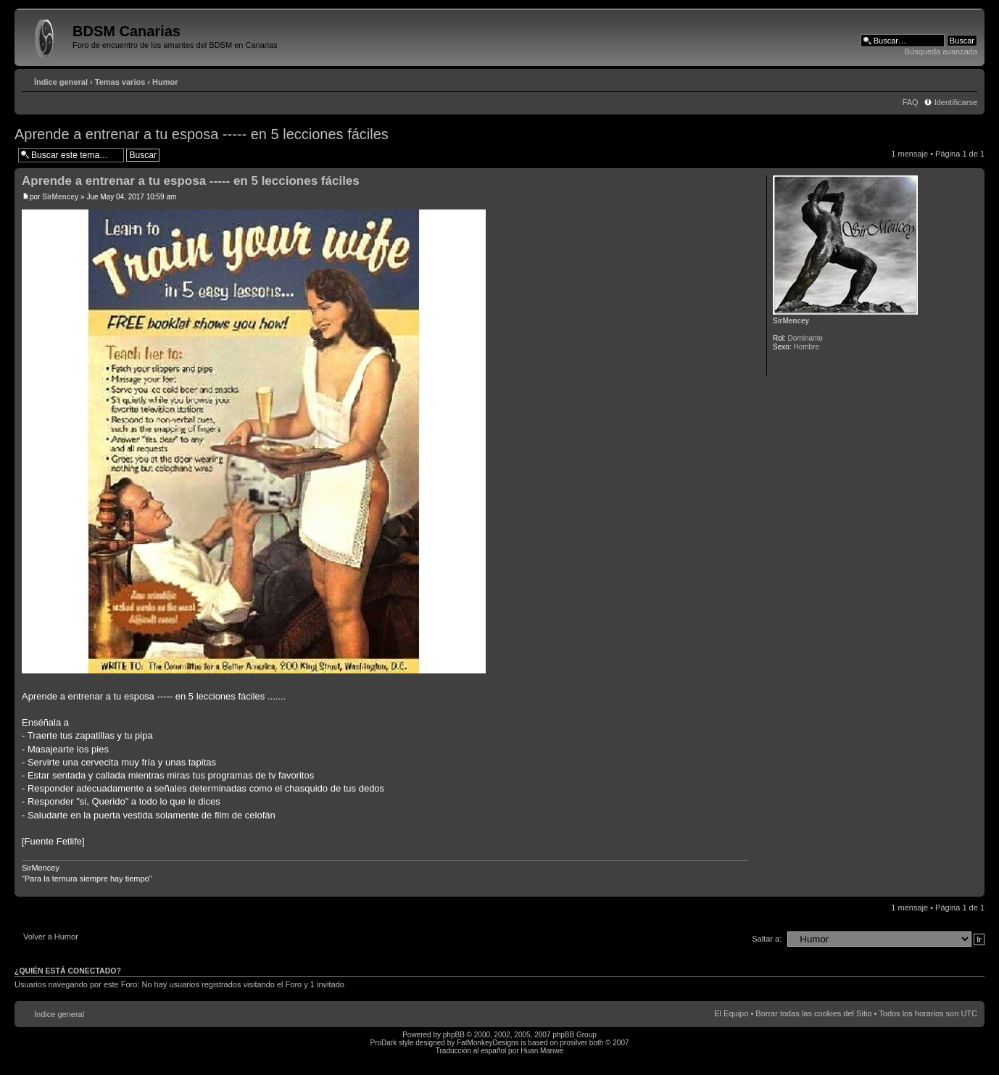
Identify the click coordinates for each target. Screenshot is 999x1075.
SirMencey (60, 197)
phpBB (454, 1035)
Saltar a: (767, 938)
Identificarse (955, 102)
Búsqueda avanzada (941, 51)
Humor (165, 82)
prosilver (573, 1043)
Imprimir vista (945, 79)
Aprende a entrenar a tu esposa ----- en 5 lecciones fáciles (201, 134)
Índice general (61, 82)
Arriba (973, 889)
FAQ (911, 102)
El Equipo (731, 1013)
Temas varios (120, 82)
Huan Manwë (542, 1051)
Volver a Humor (50, 936)
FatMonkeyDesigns (488, 1043)
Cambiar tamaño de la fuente (966, 79)
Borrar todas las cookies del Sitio (813, 1013)
